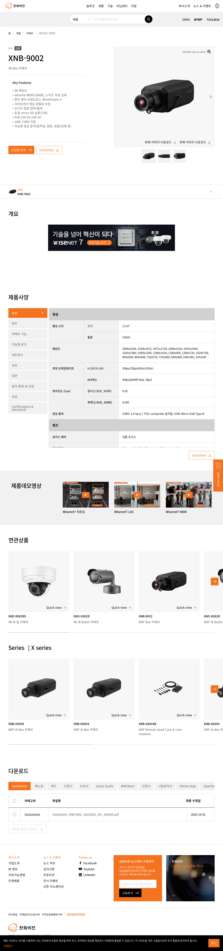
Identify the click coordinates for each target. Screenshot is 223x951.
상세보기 (8, 945)
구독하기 (130, 893)
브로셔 (84, 786)
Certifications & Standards (22, 408)
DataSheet (49, 150)
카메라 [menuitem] (29, 33)
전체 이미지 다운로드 (195, 142)
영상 (14, 313)
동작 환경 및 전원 (23, 386)
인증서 (68, 786)
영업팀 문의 (21, 150)
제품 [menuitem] (75, 19)
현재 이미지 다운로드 (161, 142)
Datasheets (19, 786)
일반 (14, 375)
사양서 (146, 786)
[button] (90, 6)
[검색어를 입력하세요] (118, 19)
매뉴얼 (39, 786)
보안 (14, 365)
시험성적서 (165, 786)
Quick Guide (104, 786)
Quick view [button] (56, 607)
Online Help (188, 786)
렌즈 (14, 323)
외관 (14, 396)
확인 (214, 943)
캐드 (53, 786)
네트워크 (17, 355)
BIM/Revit (127, 786)
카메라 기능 (19, 334)
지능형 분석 (19, 344)
